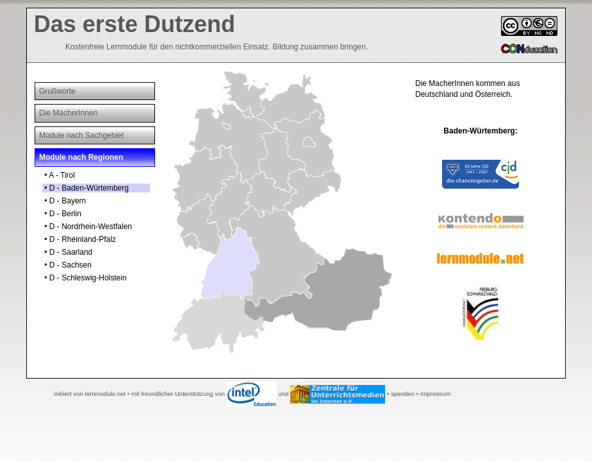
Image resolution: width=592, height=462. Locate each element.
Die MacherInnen (68, 112)
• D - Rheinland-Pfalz (79, 239)
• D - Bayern (64, 200)
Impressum (435, 393)
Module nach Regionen (81, 157)
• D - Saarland (67, 252)
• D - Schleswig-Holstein (84, 277)
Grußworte (57, 91)
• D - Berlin (61, 213)
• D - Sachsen (67, 265)
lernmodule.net (105, 393)
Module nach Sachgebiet (81, 135)
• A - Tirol (58, 175)
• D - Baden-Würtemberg (85, 188)
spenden (403, 393)
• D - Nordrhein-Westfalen (87, 226)
